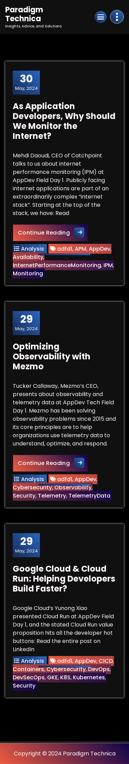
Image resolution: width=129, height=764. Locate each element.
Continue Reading (53, 232)
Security (24, 496)
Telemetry (52, 496)
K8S (65, 677)
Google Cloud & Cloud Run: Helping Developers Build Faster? (64, 578)
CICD (106, 661)
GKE (52, 677)
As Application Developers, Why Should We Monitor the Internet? (64, 120)
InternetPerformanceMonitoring (57, 265)
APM (80, 249)
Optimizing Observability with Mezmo (51, 356)
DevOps (99, 669)
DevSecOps (29, 677)
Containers (28, 669)
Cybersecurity (32, 487)
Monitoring (28, 273)
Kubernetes (89, 677)
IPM (108, 265)
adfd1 (64, 249)
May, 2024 (26, 82)
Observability (73, 487)
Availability (28, 257)
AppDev (99, 249)
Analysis (32, 249)
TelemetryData (89, 496)
